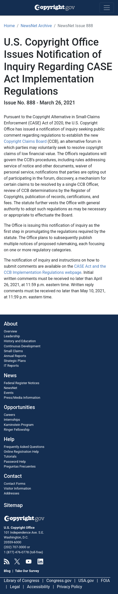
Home (9, 25)
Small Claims (13, 351)
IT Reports (11, 366)
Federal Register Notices (21, 383)
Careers (9, 415)
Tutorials (10, 456)
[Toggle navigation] (107, 8)
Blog (7, 571)
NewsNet (10, 388)
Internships (12, 420)
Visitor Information (17, 488)
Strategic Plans (15, 361)
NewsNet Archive (36, 25)
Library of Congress (21, 580)
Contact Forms (14, 483)
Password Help (15, 461)
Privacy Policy (69, 586)
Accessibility (38, 586)
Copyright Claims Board (25, 141)
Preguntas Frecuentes (20, 466)
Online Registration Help (21, 451)
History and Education (20, 341)
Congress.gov (59, 580)
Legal (15, 586)
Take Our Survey (27, 571)
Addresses (11, 493)
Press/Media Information (22, 397)
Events (9, 393)
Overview (10, 331)
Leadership (12, 336)
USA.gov (86, 580)
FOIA (105, 580)
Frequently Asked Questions (24, 447)
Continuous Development (22, 346)
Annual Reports (15, 356)
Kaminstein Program (18, 425)
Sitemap (13, 505)
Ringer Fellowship (16, 429)
